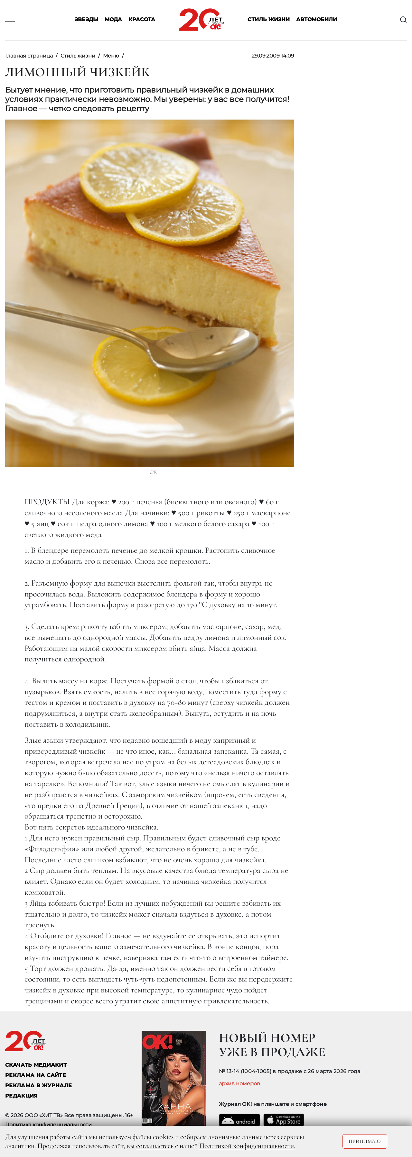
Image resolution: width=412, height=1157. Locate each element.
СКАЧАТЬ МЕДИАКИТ (36, 1065)
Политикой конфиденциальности (246, 1146)
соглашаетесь (154, 1146)
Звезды (86, 19)
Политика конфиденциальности (48, 1125)
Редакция (21, 1096)
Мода (113, 19)
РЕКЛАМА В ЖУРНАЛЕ (38, 1085)
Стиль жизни (269, 19)
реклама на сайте (35, 1075)
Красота (141, 19)
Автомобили (316, 19)
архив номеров (239, 1084)
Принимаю (365, 1141)
